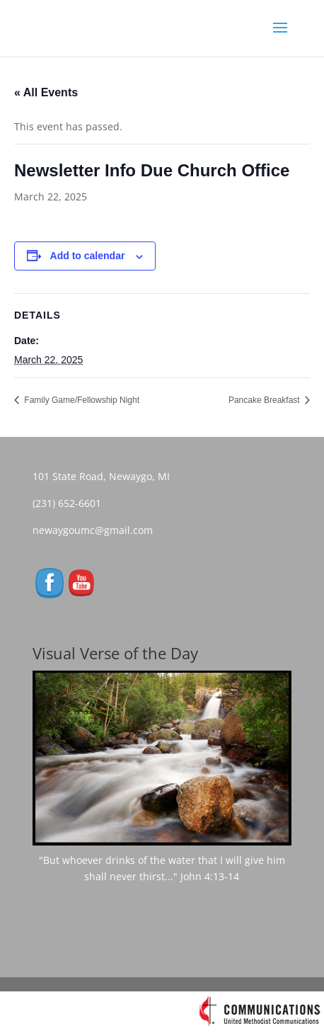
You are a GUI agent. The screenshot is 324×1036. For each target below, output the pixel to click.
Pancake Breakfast (265, 400)
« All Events (46, 92)
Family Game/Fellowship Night (80, 400)
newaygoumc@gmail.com (97, 530)
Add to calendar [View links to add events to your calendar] (87, 255)
